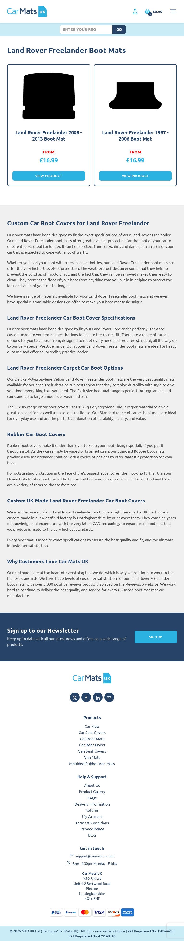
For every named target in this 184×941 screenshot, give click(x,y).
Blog (92, 835)
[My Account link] (135, 11)
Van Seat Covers (92, 751)
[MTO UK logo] (92, 678)
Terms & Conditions (92, 822)
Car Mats (92, 726)
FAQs (92, 797)
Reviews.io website (142, 583)
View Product (48, 175)
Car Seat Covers (92, 732)
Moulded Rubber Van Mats (92, 763)
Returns (92, 810)
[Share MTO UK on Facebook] (86, 697)
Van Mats (92, 757)
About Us (92, 785)
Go (119, 29)
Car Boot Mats (92, 738)
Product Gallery (92, 791)
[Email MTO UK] (109, 697)
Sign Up (155, 637)
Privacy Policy (92, 828)
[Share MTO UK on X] (75, 697)
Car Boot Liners (92, 744)
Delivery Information (92, 803)
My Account (92, 816)
